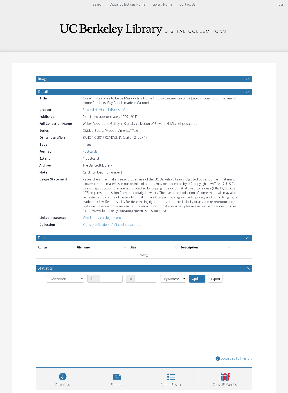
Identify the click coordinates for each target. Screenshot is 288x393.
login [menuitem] (281, 4)
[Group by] (65, 289)
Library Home (162, 4)
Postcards (90, 162)
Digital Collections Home (127, 4)
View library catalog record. (102, 228)
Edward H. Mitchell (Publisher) (104, 120)
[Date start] (111, 289)
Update (197, 289)
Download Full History (234, 369)
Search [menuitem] (98, 4)
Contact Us (187, 4)
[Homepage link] (144, 28)
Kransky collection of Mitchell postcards (111, 235)
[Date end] (146, 289)
